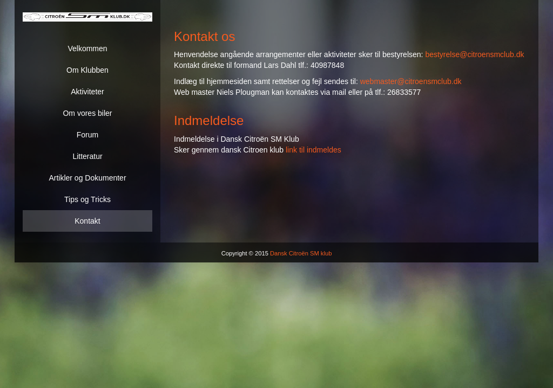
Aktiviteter (87, 91)
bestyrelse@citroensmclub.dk (474, 54)
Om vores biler (87, 113)
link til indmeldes (313, 150)
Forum (87, 134)
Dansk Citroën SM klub (301, 253)
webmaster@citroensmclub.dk (411, 81)
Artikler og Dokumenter (87, 178)
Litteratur (87, 156)
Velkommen (87, 48)
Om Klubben (87, 70)
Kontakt (87, 221)
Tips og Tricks (87, 199)
